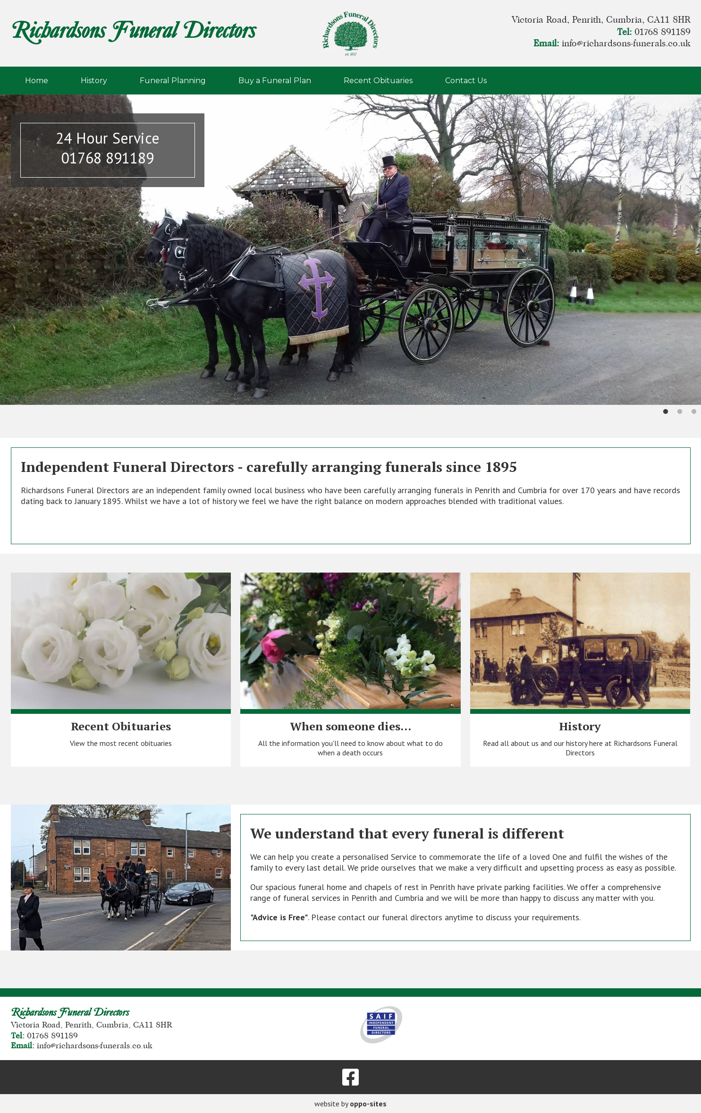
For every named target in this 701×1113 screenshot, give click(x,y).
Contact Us (466, 80)
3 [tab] (694, 412)
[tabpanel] (350, 249)
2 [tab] (679, 412)
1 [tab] (665, 412)
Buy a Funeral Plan (274, 80)
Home (36, 80)
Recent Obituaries (378, 80)
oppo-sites (368, 1103)
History (94, 80)
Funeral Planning (173, 80)
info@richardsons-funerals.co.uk (626, 43)
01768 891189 (662, 32)
